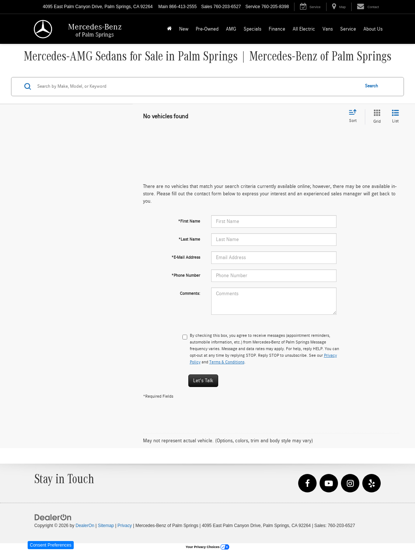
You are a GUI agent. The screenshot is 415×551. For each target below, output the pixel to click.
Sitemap (106, 525)
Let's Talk (203, 380)
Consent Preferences (51, 545)
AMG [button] (231, 29)
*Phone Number (185, 275)
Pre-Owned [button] (207, 29)
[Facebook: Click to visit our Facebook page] (307, 483)
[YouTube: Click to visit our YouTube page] (329, 483)
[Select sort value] (355, 116)
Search (371, 86)
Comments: (190, 293)
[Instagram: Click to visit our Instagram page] (350, 483)
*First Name (189, 221)
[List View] (395, 117)
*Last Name (189, 239)
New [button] (183, 29)
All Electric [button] (304, 29)
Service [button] (348, 29)
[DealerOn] (53, 517)
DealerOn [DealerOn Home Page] (85, 525)
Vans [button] (327, 29)
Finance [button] (277, 29)
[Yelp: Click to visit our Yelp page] (371, 483)
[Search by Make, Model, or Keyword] (197, 86)
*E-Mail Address (185, 257)
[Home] (169, 29)
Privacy (125, 525)
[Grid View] (375, 117)
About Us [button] (373, 29)
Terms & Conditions (226, 362)
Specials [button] (252, 29)
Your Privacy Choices (207, 547)
